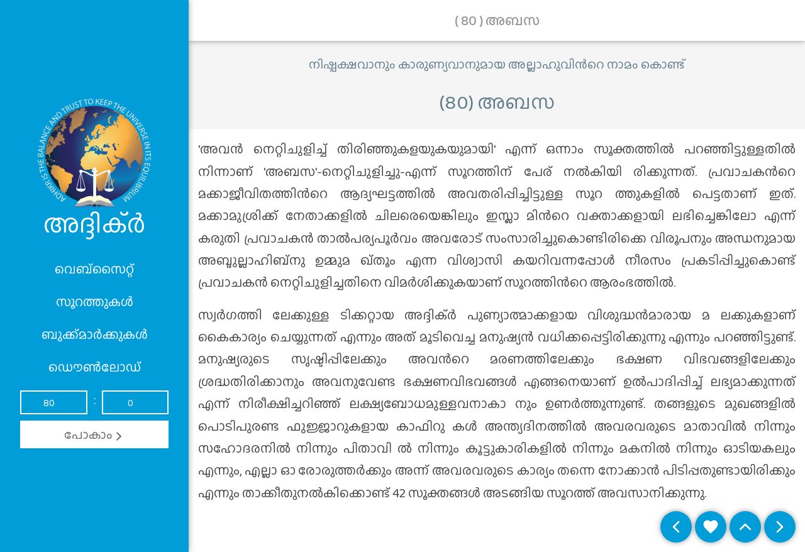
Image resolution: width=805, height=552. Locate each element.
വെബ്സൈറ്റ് (94, 269)
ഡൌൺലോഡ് (94, 367)
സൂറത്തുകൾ (94, 301)
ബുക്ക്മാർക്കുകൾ (95, 334)
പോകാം (94, 434)
